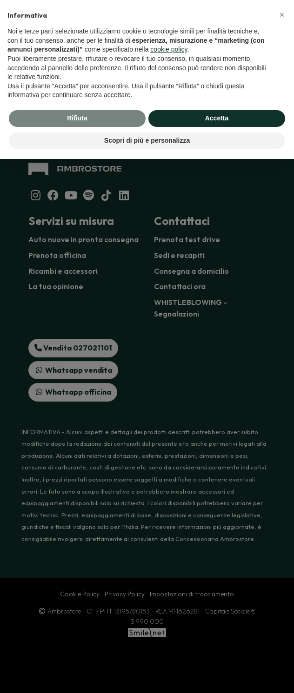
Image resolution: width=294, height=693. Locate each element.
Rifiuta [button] (77, 118)
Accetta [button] (217, 118)
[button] (281, 14)
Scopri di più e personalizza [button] (147, 140)
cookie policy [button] (168, 49)
